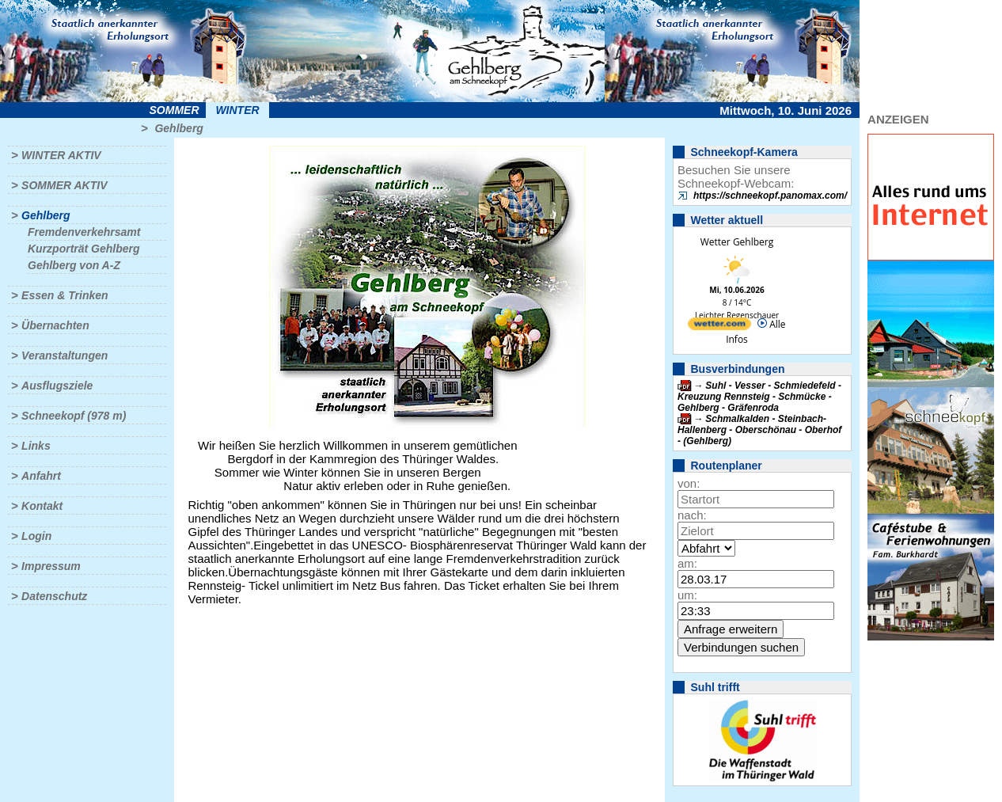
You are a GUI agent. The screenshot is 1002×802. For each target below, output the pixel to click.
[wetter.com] (719, 326)
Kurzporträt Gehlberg (84, 248)
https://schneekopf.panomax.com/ (770, 195)
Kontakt (42, 506)
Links (36, 445)
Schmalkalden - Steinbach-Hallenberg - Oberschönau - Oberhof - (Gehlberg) (759, 430)
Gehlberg (178, 128)
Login (36, 536)
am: (687, 563)
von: (688, 483)
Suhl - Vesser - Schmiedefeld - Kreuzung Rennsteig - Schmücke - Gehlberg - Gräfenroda (759, 396)
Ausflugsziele (57, 385)
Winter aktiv (61, 155)
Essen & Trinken (64, 295)
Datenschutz (54, 596)
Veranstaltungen (64, 355)
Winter (237, 110)
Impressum (51, 566)
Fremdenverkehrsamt (84, 232)
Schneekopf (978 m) (73, 415)
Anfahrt (41, 475)
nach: (692, 515)
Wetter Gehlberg (736, 242)
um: (687, 595)
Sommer (174, 110)
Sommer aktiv (64, 185)
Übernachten (55, 325)
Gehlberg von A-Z (74, 265)
